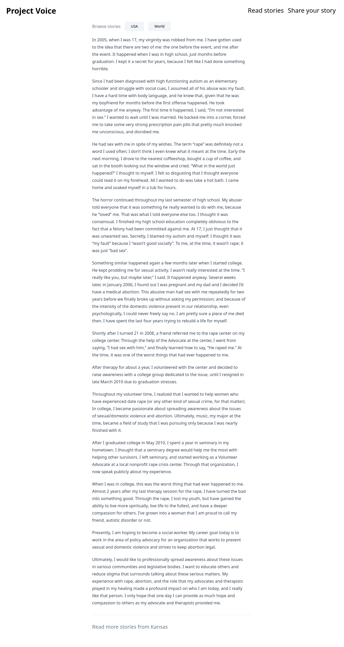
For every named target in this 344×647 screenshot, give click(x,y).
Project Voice (31, 10)
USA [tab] (134, 26)
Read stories (266, 10)
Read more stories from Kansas (130, 626)
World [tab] (159, 26)
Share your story (312, 10)
